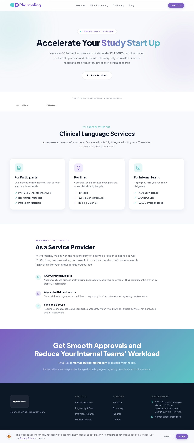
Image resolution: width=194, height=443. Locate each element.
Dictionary (118, 5)
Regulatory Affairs (84, 408)
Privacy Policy (27, 438)
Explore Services (97, 75)
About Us (117, 402)
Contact (117, 419)
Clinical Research (84, 402)
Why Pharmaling (99, 5)
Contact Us (176, 5)
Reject (167, 436)
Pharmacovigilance (85, 414)
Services (80, 5)
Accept (181, 436)
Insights (117, 414)
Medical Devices (83, 419)
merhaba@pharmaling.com (90, 362)
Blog (131, 5)
